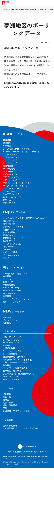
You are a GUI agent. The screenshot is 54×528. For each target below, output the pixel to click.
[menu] (51, 3)
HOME (5, 9)
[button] (46, 114)
